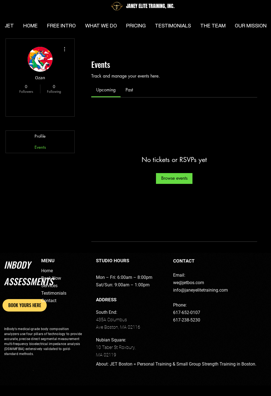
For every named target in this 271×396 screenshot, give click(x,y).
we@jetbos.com (188, 282)
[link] (106, 90)
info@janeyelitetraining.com (200, 290)
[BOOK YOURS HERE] (24, 305)
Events (40, 147)
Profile (40, 136)
